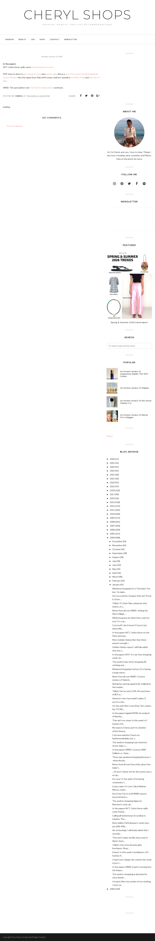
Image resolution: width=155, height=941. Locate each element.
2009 (112, 518)
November (117, 545)
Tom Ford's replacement (41, 87)
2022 (112, 474)
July (114, 561)
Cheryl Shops (77, 14)
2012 (112, 506)
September (117, 553)
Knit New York (77, 77)
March (115, 576)
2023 (112, 470)
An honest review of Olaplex (134, 388)
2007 (112, 525)
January (116, 584)
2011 (112, 510)
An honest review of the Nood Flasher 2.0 (135, 401)
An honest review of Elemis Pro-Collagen (134, 416)
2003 (112, 889)
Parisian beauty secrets (42, 67)
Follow (110, 436)
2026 (112, 459)
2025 (112, 463)
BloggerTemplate (39, 937)
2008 (112, 521)
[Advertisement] (129, 79)
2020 (112, 482)
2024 (112, 467)
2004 (112, 537)
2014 (112, 498)
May (114, 569)
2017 (112, 494)
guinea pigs (51, 74)
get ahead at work (32, 74)
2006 (112, 529)
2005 (112, 533)
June (114, 565)
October (116, 549)
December (117, 541)
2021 (112, 478)
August (115, 557)
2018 (112, 490)
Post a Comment (15, 126)
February (116, 580)
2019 (112, 486)
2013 (112, 502)
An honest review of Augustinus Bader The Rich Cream (134, 373)
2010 (112, 514)
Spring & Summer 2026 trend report (129, 322)
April (114, 573)
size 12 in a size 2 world (76, 74)
